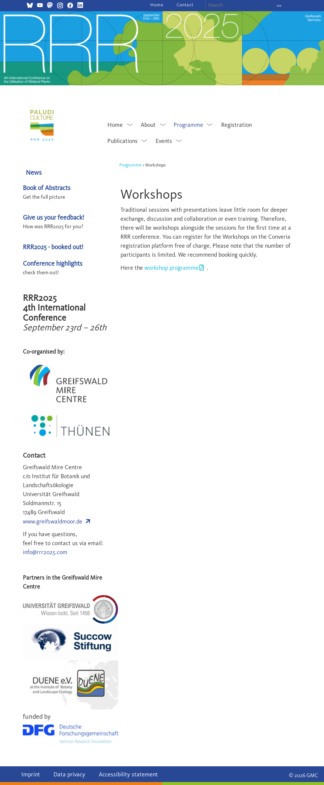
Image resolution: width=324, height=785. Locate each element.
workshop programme (171, 267)
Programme (130, 165)
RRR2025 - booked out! (53, 247)
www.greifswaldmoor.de (52, 521)
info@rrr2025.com (45, 552)
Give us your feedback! (53, 217)
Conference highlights (52, 263)
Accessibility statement (128, 774)
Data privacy (69, 774)
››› (278, 5)
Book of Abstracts (46, 188)
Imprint (30, 774)
